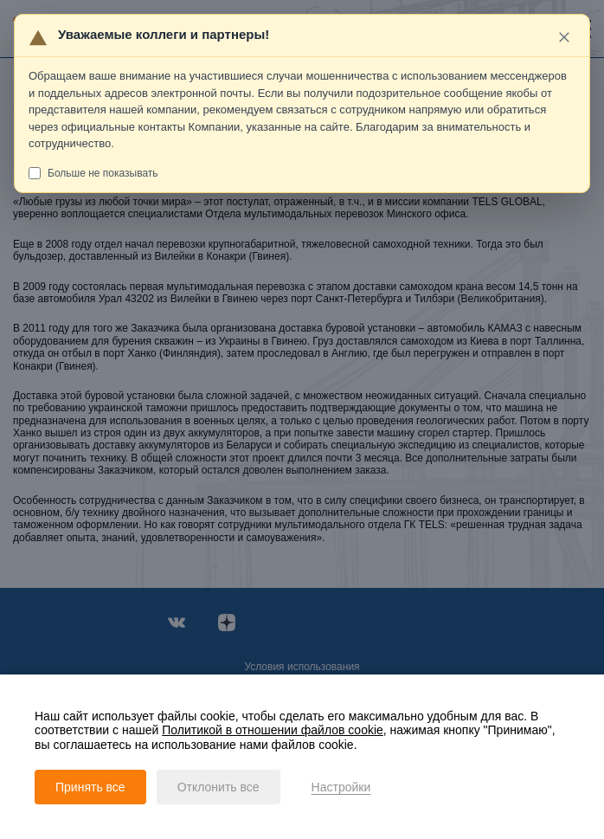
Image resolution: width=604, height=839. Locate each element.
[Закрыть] (565, 37)
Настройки (341, 787)
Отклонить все (218, 787)
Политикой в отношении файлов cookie (272, 730)
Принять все (90, 787)
